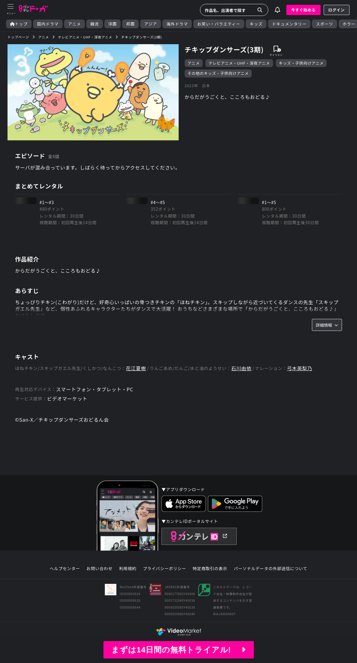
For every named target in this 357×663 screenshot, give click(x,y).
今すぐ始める (303, 10)
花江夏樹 (136, 368)
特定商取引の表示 (210, 569)
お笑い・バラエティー (218, 24)
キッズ (256, 24)
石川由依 (241, 368)
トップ (19, 24)
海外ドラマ (177, 24)
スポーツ (324, 24)
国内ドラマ (48, 24)
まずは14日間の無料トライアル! (178, 649)
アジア (150, 24)
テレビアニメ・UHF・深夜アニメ (239, 63)
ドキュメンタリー (289, 24)
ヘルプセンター (65, 569)
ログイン (336, 10)
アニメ (74, 24)
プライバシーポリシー (164, 569)
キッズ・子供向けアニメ (301, 63)
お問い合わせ (99, 569)
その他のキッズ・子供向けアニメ (218, 73)
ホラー (349, 24)
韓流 (94, 24)
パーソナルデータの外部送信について (270, 569)
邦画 (130, 24)
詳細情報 (327, 325)
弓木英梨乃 (299, 368)
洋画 (112, 24)
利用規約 (128, 569)
